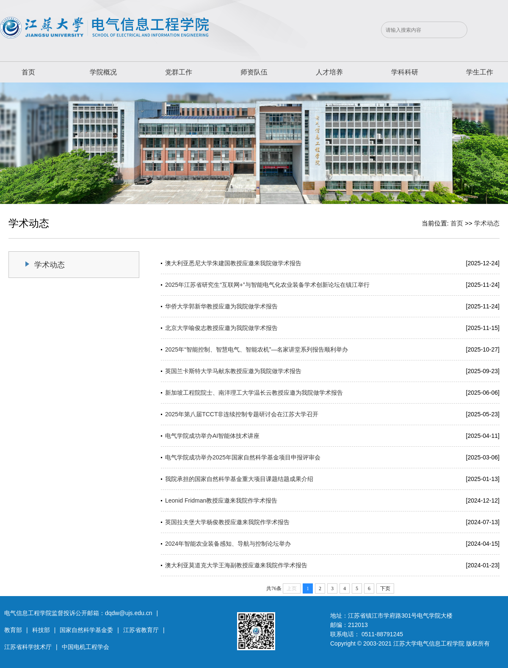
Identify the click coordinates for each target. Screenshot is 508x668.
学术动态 (487, 223)
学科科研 (404, 72)
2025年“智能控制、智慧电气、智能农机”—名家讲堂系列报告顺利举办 (256, 349)
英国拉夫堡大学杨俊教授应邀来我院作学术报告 (227, 522)
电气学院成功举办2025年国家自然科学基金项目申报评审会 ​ (243, 457)
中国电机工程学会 (85, 646)
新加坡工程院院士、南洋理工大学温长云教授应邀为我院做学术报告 (254, 392)
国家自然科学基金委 (86, 630)
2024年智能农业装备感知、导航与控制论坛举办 (228, 543)
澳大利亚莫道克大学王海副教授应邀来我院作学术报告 (236, 565)
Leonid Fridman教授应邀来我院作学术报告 (221, 500)
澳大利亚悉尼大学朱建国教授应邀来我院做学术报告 (233, 263)
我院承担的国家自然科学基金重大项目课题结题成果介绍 (239, 479)
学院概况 (103, 72)
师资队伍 (254, 72)
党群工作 (178, 72)
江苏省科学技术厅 (28, 646)
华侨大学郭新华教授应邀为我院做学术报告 (221, 306)
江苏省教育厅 (141, 630)
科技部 (41, 630)
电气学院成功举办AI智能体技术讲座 (212, 435)
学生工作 (479, 72)
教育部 (13, 630)
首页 (28, 72)
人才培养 (329, 72)
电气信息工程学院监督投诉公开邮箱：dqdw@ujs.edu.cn (78, 613)
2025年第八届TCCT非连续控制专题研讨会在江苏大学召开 (241, 414)
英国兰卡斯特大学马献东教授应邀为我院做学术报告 (233, 371)
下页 (385, 588)
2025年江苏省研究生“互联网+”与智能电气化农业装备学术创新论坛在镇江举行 (267, 284)
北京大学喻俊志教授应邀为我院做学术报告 (221, 327)
